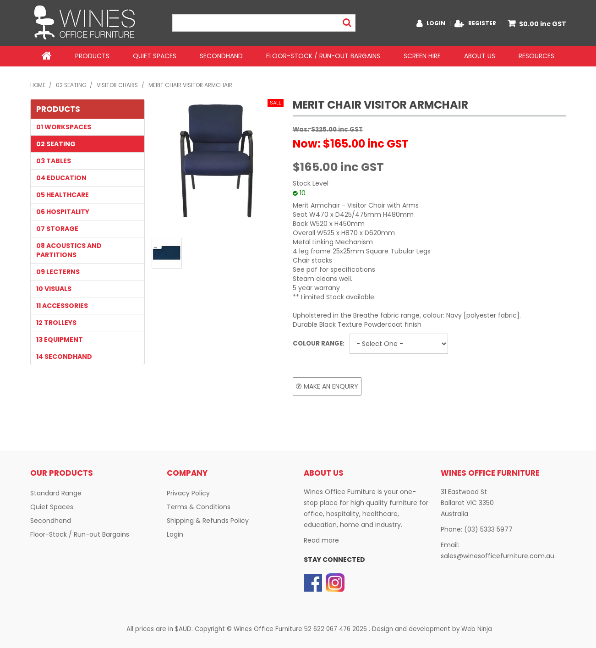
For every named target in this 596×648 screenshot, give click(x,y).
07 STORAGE (57, 228)
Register (482, 23)
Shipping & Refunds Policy (208, 520)
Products (92, 55)
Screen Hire (422, 55)
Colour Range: (318, 343)
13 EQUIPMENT (59, 339)
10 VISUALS (53, 288)
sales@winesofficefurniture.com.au (497, 555)
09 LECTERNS (58, 271)
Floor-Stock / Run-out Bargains (323, 55)
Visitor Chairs (117, 84)
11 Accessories (62, 305)
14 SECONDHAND (64, 356)
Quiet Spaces (154, 55)
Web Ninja (476, 628)
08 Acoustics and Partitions (69, 250)
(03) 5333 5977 (488, 529)
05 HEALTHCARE (62, 194)
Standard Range (56, 493)
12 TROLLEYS (56, 322)
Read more (321, 540)
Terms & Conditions (198, 506)
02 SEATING (71, 84)
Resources (536, 55)
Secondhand (221, 55)
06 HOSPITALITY (62, 211)
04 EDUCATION (61, 177)
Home (46, 56)
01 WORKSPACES (63, 126)
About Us (479, 55)
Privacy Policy (188, 493)
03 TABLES (53, 160)
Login (435, 23)
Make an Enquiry (331, 385)
